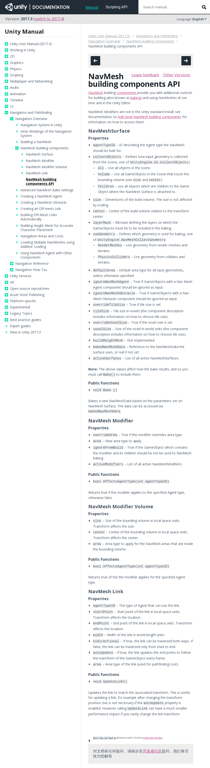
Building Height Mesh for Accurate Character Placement (47, 227)
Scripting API (116, 7)
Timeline (16, 100)
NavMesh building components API (41, 181)
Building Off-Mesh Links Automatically (39, 217)
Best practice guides (25, 320)
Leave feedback (145, 75)
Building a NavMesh (36, 142)
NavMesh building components (44, 148)
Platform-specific (23, 301)
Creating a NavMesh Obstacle (44, 202)
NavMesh (95, 92)
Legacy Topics (21, 313)
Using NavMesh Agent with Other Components (46, 255)
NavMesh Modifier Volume (46, 167)
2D (12, 56)
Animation (18, 94)
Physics (15, 69)
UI (11, 106)
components (126, 92)
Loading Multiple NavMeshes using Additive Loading (47, 244)
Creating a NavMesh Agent (41, 196)
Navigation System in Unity (41, 125)
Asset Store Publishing (27, 295)
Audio (14, 87)
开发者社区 (152, 729)
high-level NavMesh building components (149, 116)
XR (12, 282)
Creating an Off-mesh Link (41, 209)
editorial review (152, 715)
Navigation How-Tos (31, 270)
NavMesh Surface (39, 154)
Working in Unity (22, 50)
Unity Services (21, 276)
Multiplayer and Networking (31, 81)
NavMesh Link (37, 173)
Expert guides (20, 326)
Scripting (16, 75)
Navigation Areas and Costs (42, 236)
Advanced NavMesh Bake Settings (47, 190)
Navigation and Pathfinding (31, 112)
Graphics (16, 63)
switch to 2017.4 (49, 18)
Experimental (20, 307)
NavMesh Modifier (40, 161)
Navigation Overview (31, 119)
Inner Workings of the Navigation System (46, 133)
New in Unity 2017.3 (25, 332)
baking (136, 97)
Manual (92, 7)
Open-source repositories (29, 288)
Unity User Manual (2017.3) (31, 44)
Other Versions (176, 75)
